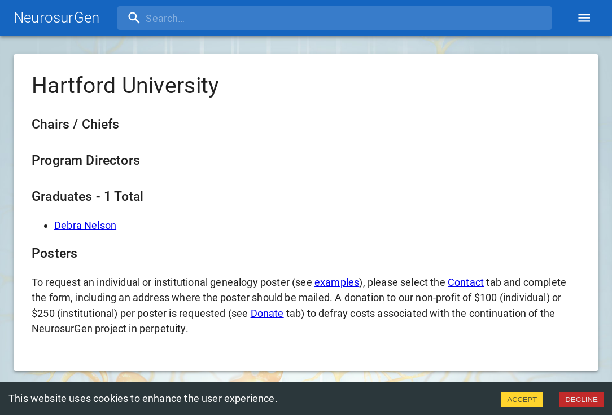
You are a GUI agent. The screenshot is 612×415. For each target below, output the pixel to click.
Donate (267, 313)
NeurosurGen (56, 17)
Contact (466, 282)
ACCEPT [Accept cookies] (522, 399)
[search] (190, 18)
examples (336, 282)
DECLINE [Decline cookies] (581, 399)
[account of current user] (584, 17)
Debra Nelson (85, 225)
